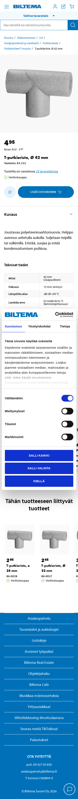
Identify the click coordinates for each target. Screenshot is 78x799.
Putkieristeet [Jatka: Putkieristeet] (50, 43)
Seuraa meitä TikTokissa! (39, 728)
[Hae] (73, 25)
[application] (69, 789)
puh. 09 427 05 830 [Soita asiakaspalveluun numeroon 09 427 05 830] (39, 764)
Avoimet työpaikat (39, 651)
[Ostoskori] (72, 6)
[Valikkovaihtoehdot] (6, 6)
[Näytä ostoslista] (63, 6)
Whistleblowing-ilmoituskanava (39, 717)
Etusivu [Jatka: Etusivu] (8, 38)
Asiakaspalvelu (39, 618)
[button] (39, 15)
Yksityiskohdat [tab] (39, 326)
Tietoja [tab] (65, 326)
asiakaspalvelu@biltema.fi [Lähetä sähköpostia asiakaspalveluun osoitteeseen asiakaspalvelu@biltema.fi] (39, 771)
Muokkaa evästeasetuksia (39, 695)
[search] (39, 25)
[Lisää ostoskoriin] (10, 192)
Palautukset (39, 739)
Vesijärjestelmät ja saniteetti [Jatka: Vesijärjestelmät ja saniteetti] (21, 43)
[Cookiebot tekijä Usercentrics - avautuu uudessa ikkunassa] (55, 314)
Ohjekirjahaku (39, 673)
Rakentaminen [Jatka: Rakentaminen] (26, 38)
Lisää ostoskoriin (45, 192)
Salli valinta (38, 468)
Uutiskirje (39, 640)
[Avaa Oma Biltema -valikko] (55, 6)
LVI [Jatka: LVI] (41, 38)
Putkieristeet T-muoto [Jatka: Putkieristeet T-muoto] (17, 48)
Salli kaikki (39, 455)
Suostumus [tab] (13, 326)
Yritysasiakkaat (39, 706)
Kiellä (39, 481)
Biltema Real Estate (39, 662)
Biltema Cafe (39, 684)
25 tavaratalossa (47, 171)
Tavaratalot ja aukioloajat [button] (39, 629)
